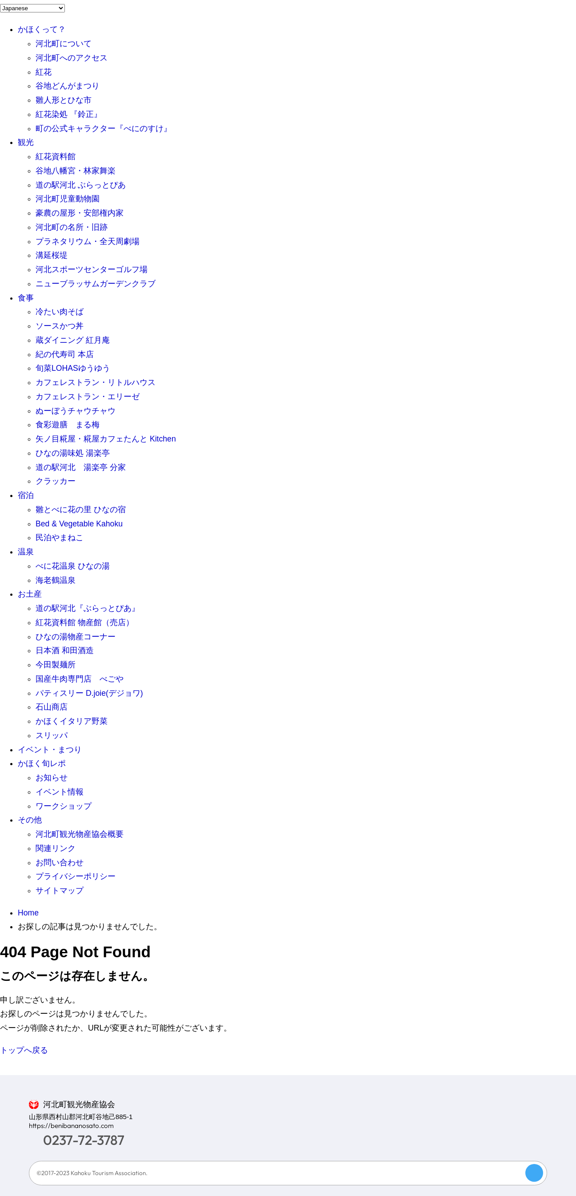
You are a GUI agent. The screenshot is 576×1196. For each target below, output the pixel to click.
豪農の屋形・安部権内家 (80, 213)
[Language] (32, 8)
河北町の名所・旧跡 (72, 227)
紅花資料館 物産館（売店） (85, 622)
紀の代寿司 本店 (65, 354)
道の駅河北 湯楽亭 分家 (81, 467)
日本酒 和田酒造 (65, 650)
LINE (505, 1131)
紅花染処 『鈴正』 (69, 114)
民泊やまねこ (60, 537)
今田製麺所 (56, 664)
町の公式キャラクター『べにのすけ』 (104, 128)
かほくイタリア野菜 (72, 721)
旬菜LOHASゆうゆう (73, 368)
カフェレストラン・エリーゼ (88, 396)
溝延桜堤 (52, 255)
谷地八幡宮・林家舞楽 (76, 170)
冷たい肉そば (60, 311)
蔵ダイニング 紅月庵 (73, 340)
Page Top (534, 1173)
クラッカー (56, 481)
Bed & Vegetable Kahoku (79, 523)
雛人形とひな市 (64, 100)
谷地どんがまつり (68, 85)
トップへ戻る (24, 1050)
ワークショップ (64, 806)
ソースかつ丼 (60, 325)
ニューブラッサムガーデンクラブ (96, 283)
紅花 (44, 72)
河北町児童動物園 (68, 198)
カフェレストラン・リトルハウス (96, 382)
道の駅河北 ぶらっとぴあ (81, 185)
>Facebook (480, 1131)
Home (28, 912)
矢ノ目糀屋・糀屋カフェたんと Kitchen (106, 438)
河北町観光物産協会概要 (80, 834)
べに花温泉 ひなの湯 (73, 566)
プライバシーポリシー (76, 876)
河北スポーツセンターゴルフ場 (92, 269)
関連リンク (56, 848)
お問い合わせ (60, 862)
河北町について (64, 43)
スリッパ (52, 735)
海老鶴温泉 (56, 580)
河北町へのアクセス (72, 57)
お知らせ (52, 777)
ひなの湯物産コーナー (76, 636)
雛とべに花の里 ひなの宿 (81, 509)
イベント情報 (60, 791)
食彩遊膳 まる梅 (68, 424)
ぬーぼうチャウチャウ (76, 410)
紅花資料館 (56, 156)
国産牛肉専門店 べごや (80, 678)
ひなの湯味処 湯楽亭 (73, 453)
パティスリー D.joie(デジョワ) (89, 693)
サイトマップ (60, 890)
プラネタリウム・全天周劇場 (88, 241)
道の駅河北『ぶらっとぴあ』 (88, 608)
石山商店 (52, 706)
